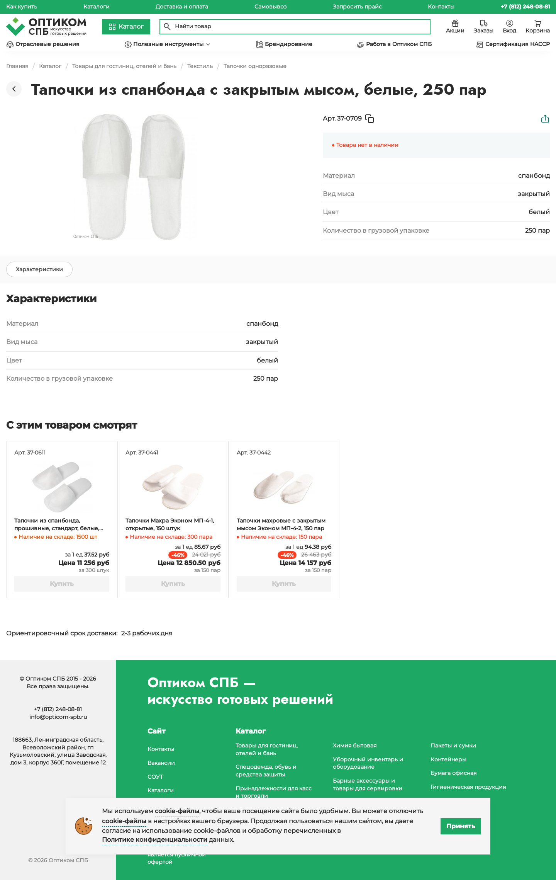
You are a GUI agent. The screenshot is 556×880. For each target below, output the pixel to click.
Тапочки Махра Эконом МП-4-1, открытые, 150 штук (169, 524)
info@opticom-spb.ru (58, 716)
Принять (460, 826)
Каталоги (96, 6)
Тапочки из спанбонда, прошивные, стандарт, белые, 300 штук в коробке (56, 524)
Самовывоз (270, 6)
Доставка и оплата (182, 6)
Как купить (21, 6)
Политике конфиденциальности (154, 839)
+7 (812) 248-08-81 (58, 709)
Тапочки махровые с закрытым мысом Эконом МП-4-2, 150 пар (281, 524)
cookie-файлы (177, 811)
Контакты (441, 6)
